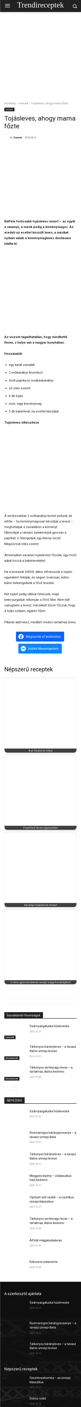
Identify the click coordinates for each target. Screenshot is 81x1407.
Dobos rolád (38, 1398)
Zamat (17, 137)
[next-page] (14, 1087)
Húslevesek (12, 1057)
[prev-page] (7, 1087)
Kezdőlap (10, 103)
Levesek (23, 103)
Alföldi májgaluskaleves (46, 1240)
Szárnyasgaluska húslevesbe (49, 1026)
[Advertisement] (40, 54)
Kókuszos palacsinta (43, 1262)
